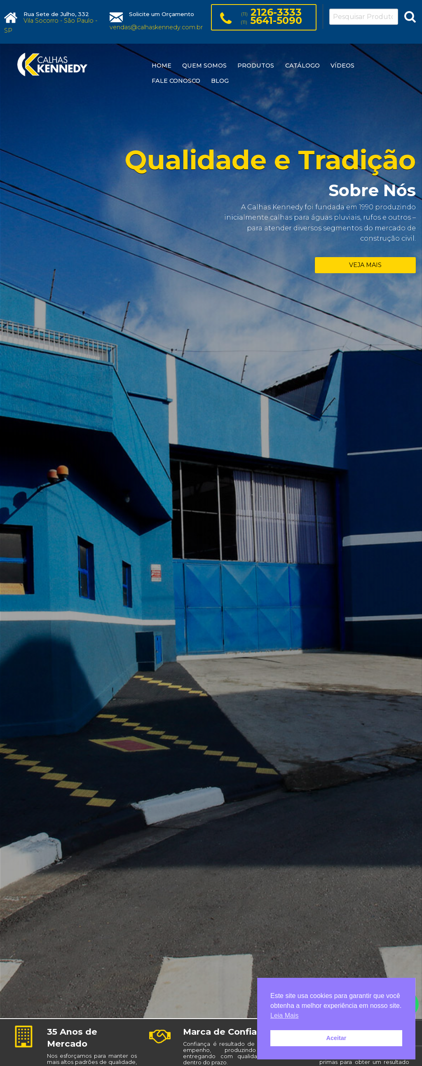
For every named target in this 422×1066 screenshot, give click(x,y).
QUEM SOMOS (204, 65)
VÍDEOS (342, 65)
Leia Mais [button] (284, 1015)
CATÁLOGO (302, 65)
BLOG (220, 80)
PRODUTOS (255, 65)
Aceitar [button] (336, 1038)
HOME (161, 65)
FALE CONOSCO (176, 80)
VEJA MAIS (365, 265)
